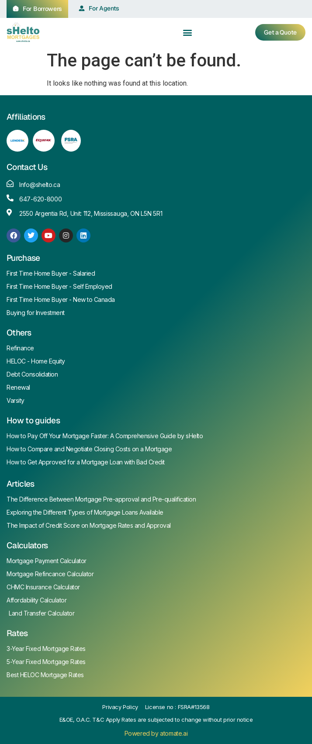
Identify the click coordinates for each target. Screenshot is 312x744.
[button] (187, 32)
